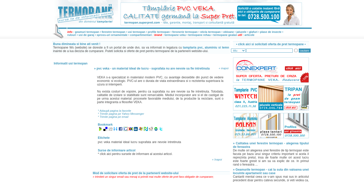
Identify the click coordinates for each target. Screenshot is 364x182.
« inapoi (224, 68)
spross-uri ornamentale (112, 34)
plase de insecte (270, 31)
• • (271, 44)
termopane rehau (199, 34)
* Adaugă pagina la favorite (114, 110)
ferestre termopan (113, 31)
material (116, 142)
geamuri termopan (87, 31)
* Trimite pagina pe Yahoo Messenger (121, 113)
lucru (134, 142)
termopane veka (175, 34)
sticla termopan (210, 31)
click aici (106, 154)
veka (107, 142)
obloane (228, 31)
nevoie (162, 142)
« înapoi (217, 159)
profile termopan (159, 31)
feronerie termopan (185, 31)
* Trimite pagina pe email (113, 116)
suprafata (144, 142)
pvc (100, 142)
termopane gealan (225, 34)
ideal (126, 142)
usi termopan (136, 31)
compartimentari (141, 34)
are (154, 142)
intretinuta (174, 142)
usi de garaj (86, 34)
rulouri (71, 34)
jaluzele (241, 31)
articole (249, 34)
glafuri (253, 31)
